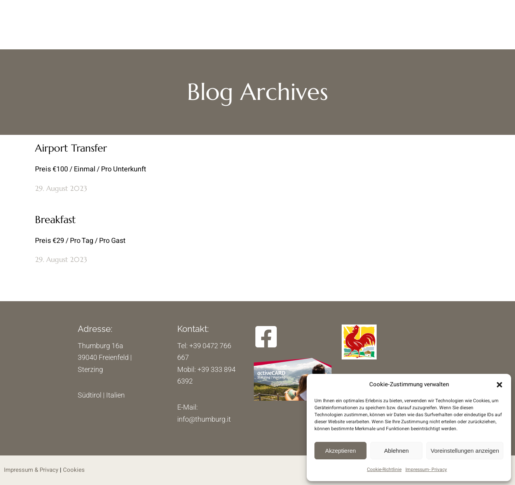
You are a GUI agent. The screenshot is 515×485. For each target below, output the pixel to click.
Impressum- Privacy (426, 469)
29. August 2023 (61, 188)
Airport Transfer (71, 148)
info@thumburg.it (204, 419)
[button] (499, 385)
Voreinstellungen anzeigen (465, 450)
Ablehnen (396, 450)
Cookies (74, 470)
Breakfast (55, 219)
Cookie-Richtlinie (384, 469)
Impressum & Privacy (31, 470)
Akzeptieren (340, 450)
